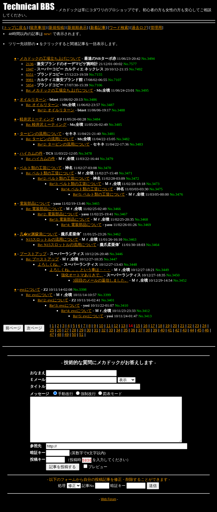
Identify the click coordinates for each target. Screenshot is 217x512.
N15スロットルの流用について (52, 239)
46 (207, 330)
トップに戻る (15, 27)
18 (160, 325)
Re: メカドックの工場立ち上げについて (59, 90)
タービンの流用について (41, 133)
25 (52, 330)
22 (190, 325)
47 (52, 334)
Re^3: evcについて (64, 305)
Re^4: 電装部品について (81, 224)
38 (148, 330)
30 (88, 330)
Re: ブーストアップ (42, 259)
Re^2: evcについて (53, 300)
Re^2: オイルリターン (56, 110)
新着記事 (98, 27)
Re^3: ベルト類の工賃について (75, 183)
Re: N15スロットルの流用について (67, 244)
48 (59, 334)
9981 (30, 79)
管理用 (156, 27)
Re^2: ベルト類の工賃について (64, 178)
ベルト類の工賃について (41, 168)
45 (199, 330)
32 (103, 330)
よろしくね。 (49, 264)
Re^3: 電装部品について (69, 219)
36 (133, 330)
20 (175, 325)
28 (74, 330)
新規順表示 (77, 27)
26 (59, 330)
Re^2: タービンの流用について (64, 144)
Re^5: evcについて (88, 316)
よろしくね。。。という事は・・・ (80, 269)
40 (162, 330)
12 (116, 325)
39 (155, 330)
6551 (30, 74)
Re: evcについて (39, 295)
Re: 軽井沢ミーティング (46, 124)
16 (145, 325)
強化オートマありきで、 (82, 275)
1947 (30, 69)
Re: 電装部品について (44, 209)
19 (167, 325)
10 (101, 325)
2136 (30, 64)
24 (204, 325)
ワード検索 (118, 27)
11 (108, 325)
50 (74, 334)
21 (182, 325)
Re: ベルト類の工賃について (50, 173)
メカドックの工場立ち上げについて (50, 58)
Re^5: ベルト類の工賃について (99, 194)
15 (138, 325)
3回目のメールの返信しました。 (100, 280)
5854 (30, 85)
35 (125, 330)
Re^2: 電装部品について (58, 214)
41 (170, 330)
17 (153, 325)
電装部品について (35, 203)
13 (123, 325)
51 (81, 334)
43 (184, 330)
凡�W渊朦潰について (39, 234)
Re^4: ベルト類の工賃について (87, 189)
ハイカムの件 (31, 153)
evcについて (30, 289)
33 (111, 330)
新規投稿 (56, 27)
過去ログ (139, 27)
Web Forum (108, 508)
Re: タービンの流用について (50, 139)
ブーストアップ (33, 254)
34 (118, 330)
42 (177, 330)
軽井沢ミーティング (37, 119)
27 (66, 330)
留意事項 (37, 27)
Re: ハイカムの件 (40, 158)
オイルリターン (33, 99)
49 (66, 334)
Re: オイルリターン (42, 105)
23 (197, 325)
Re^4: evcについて (76, 310)
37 (140, 330)
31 (96, 330)
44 (192, 330)
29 (81, 330)
